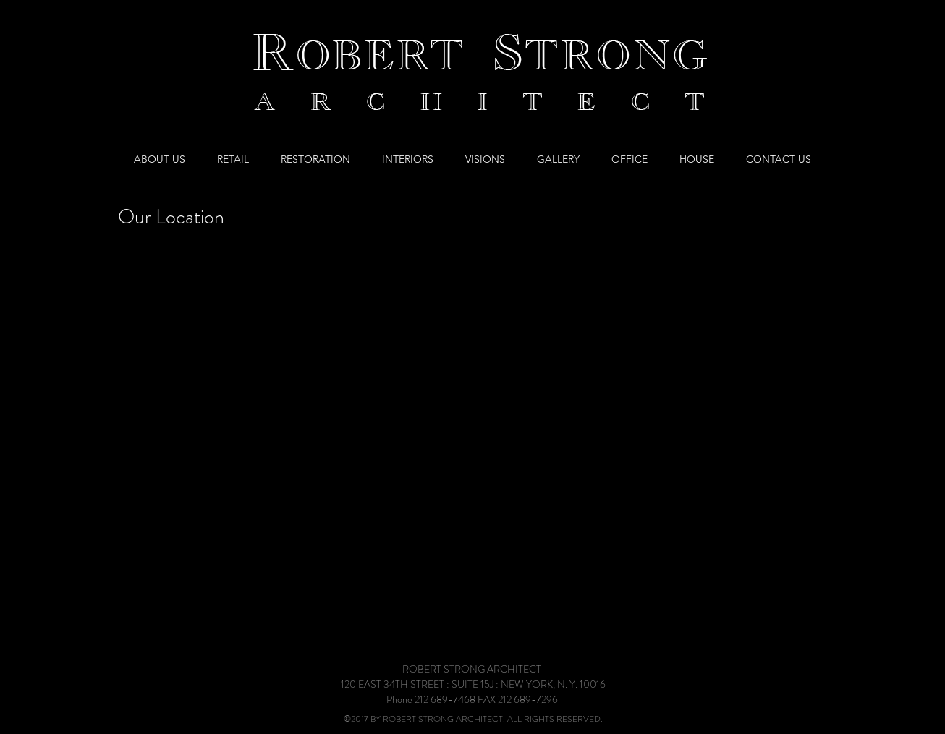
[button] (159, 159)
